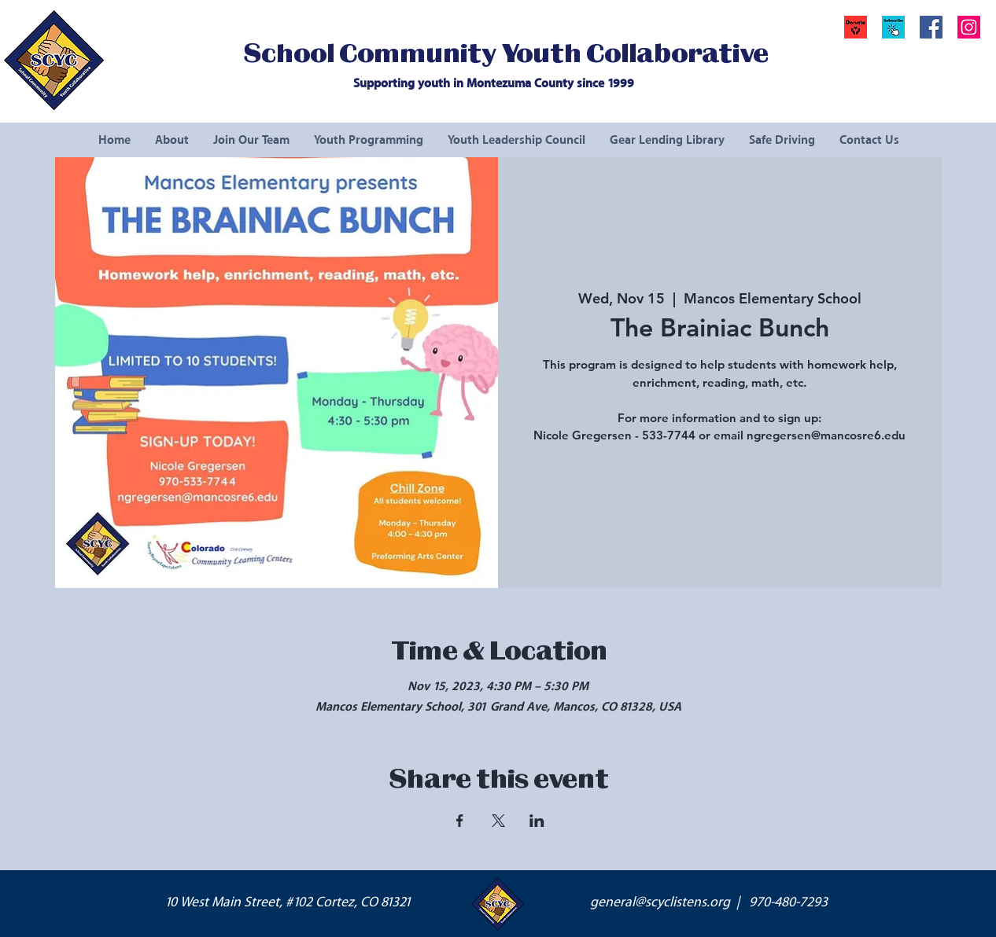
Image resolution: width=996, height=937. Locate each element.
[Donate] (855, 27)
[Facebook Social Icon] (931, 27)
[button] (893, 27)
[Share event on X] (498, 820)
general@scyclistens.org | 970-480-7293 (709, 902)
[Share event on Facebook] (459, 820)
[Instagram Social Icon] (968, 27)
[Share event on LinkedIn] (536, 820)
